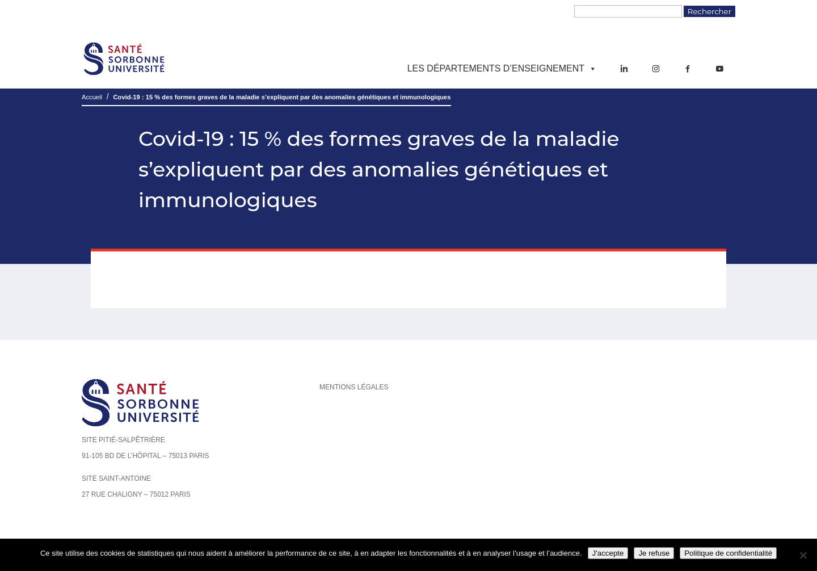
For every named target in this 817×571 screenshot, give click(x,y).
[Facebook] (688, 69)
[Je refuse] (802, 555)
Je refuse (653, 553)
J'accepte (608, 553)
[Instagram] (656, 69)
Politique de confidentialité (728, 553)
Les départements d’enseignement (502, 69)
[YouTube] (719, 69)
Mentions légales (353, 387)
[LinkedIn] (624, 69)
